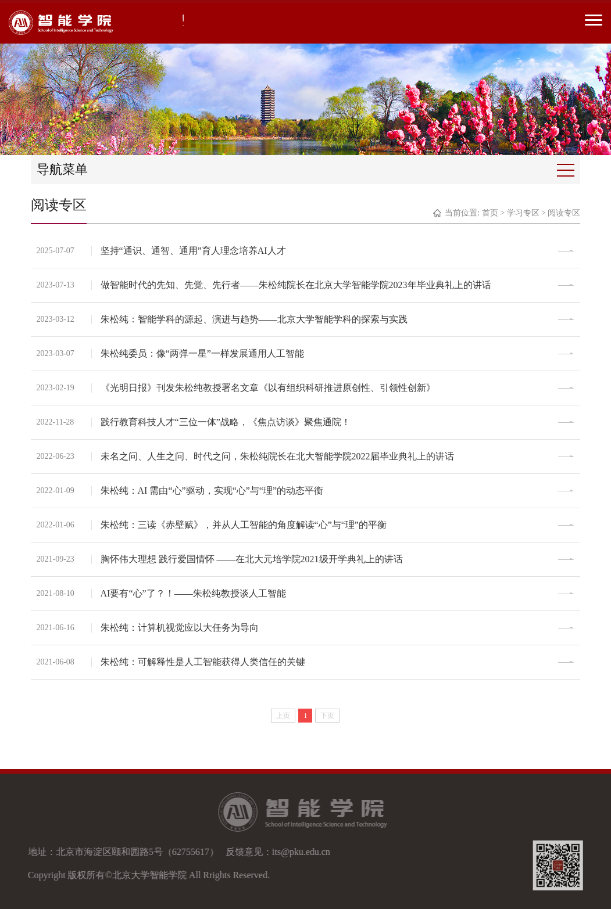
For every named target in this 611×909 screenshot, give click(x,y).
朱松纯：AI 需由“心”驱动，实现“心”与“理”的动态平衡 (212, 490)
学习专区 (523, 213)
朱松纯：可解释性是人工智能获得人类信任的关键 (203, 662)
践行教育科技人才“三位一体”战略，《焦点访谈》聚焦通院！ (226, 422)
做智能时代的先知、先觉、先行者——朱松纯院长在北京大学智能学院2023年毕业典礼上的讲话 (296, 285)
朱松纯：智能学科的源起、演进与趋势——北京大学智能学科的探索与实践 (254, 319)
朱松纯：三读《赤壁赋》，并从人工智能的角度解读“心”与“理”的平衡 (244, 525)
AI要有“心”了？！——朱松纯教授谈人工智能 (193, 593)
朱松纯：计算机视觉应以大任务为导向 (180, 628)
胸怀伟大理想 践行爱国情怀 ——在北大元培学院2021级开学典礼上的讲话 (252, 559)
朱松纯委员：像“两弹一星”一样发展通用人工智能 (202, 353)
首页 (490, 213)
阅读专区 (564, 213)
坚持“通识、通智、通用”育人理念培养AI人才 (193, 251)
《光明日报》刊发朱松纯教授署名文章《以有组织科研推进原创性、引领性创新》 (268, 388)
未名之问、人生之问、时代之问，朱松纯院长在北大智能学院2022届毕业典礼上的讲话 (277, 456)
